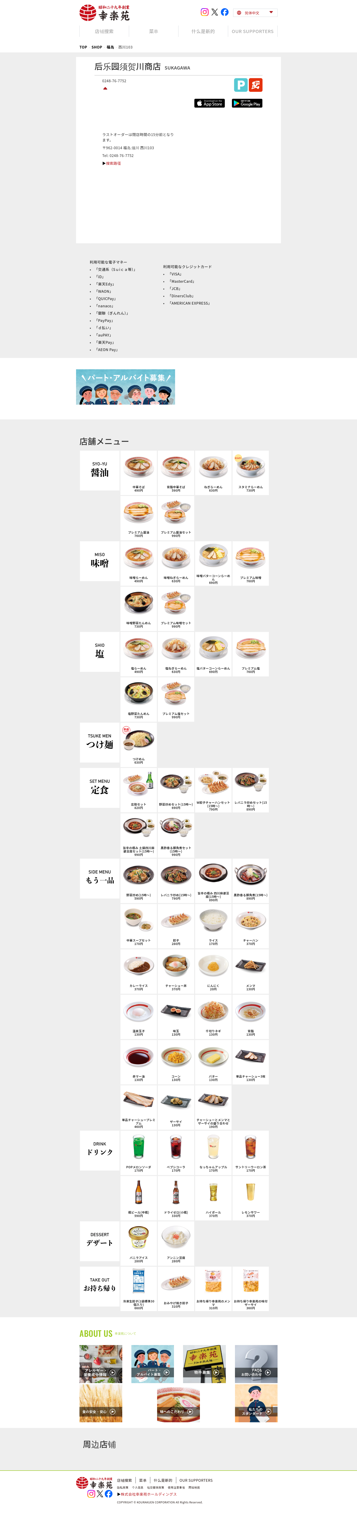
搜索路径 (113, 163)
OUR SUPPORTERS (196, 1480)
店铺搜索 (124, 1480)
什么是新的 (163, 1480)
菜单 (143, 1480)
